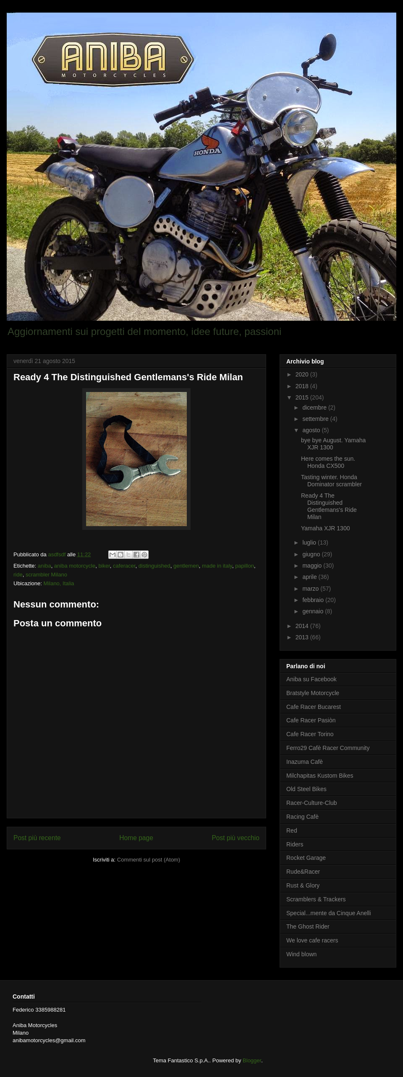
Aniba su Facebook (311, 679)
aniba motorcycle (74, 566)
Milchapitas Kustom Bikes (319, 775)
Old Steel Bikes (306, 789)
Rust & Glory (302, 885)
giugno (312, 554)
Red (291, 830)
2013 (303, 637)
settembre (316, 418)
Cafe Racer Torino (310, 734)
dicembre (315, 407)
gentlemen (186, 566)
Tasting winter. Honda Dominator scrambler (331, 481)
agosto (312, 430)
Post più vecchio (235, 837)
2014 (303, 626)
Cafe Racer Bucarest (313, 706)
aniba (44, 566)
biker (104, 566)
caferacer (124, 566)
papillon (244, 566)
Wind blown (301, 954)
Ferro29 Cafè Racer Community (327, 748)
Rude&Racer (303, 871)
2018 (303, 386)
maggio (312, 565)
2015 (303, 397)
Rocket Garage (306, 857)
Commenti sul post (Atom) (148, 859)
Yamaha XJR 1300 (325, 528)
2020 (303, 374)
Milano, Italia (59, 583)
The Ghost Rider (308, 926)
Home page (136, 837)
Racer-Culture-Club (311, 802)
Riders (294, 844)
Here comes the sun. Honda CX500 (328, 462)
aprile (310, 577)
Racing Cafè (302, 816)
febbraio (313, 600)
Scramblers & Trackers (316, 899)
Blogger (252, 1060)
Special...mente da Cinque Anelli (328, 913)
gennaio (313, 611)
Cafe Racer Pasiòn (311, 720)
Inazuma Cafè (304, 761)
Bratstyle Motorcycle (312, 693)
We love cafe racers (312, 940)
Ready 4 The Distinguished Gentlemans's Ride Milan (329, 506)
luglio (310, 542)
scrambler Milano (46, 574)
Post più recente (37, 837)
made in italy (217, 566)
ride (18, 574)
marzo (311, 588)
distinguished (154, 566)
